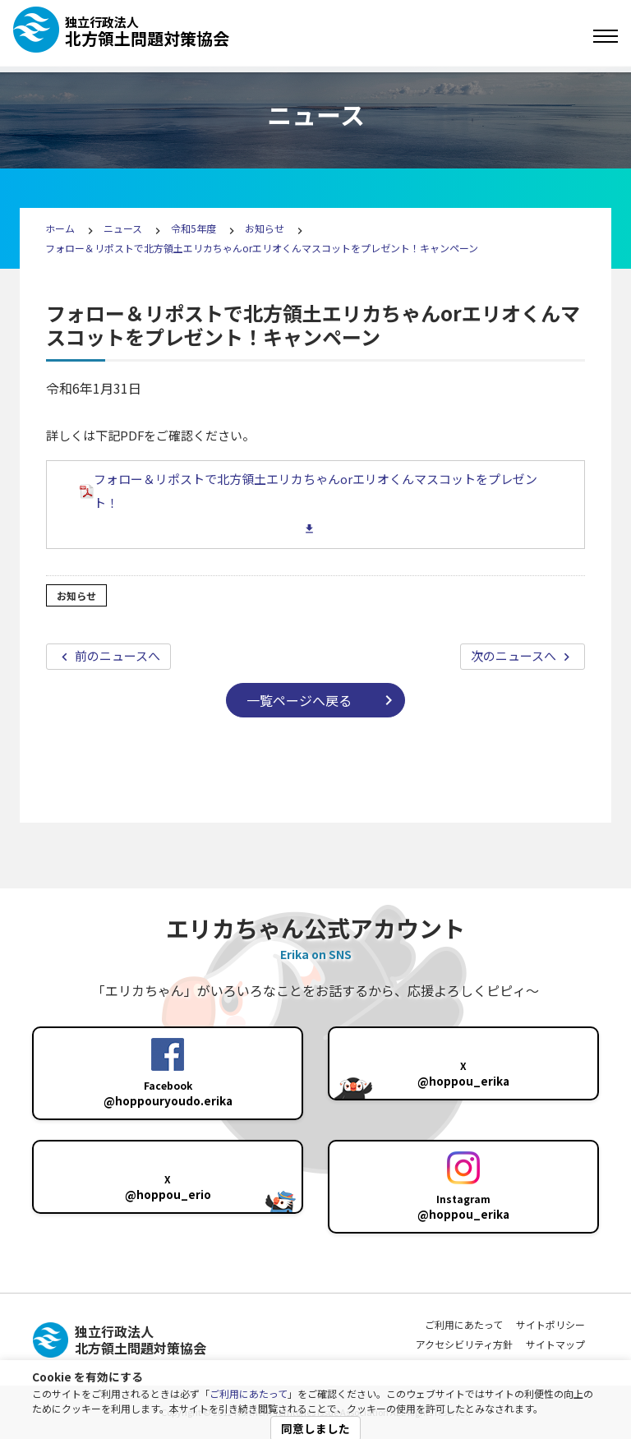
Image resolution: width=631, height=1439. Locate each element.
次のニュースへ (515, 655)
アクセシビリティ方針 (464, 1344)
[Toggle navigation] (605, 36)
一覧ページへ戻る (299, 700)
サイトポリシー (550, 1324)
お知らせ (264, 228)
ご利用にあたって (249, 1393)
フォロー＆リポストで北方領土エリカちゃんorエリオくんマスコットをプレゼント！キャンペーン (261, 248)
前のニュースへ (116, 655)
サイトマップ (555, 1344)
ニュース (124, 228)
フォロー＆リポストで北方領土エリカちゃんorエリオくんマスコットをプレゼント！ (308, 490)
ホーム (60, 228)
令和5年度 (193, 228)
